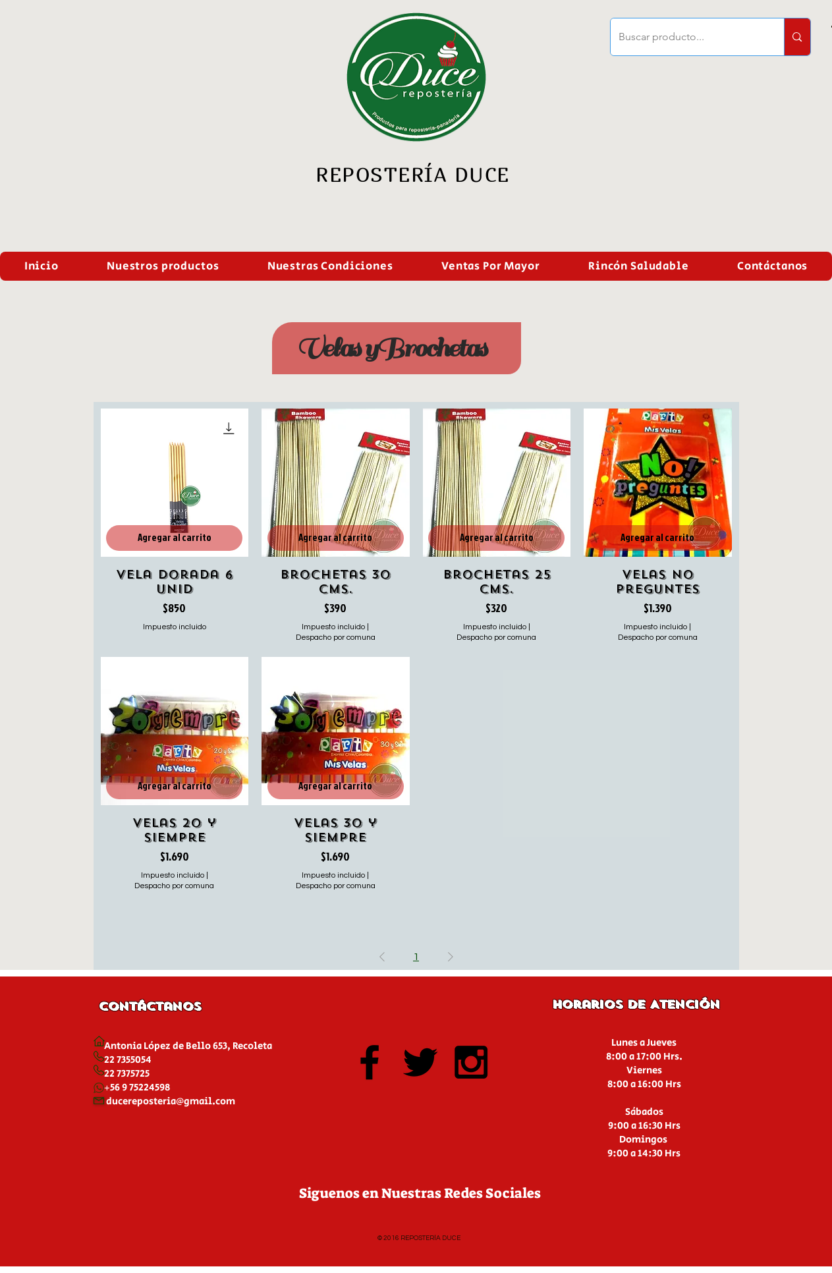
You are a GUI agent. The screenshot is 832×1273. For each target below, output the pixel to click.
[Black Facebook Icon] (370, 1062)
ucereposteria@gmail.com (173, 1101)
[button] (162, 266)
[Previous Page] (382, 957)
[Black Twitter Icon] (420, 1062)
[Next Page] (450, 957)
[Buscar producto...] (688, 36)
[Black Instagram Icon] (471, 1062)
